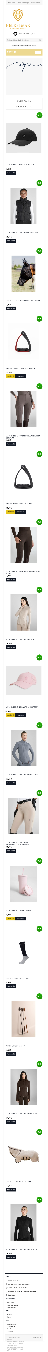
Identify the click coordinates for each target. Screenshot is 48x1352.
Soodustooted (24, 106)
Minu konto (11, 2)
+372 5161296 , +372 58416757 (18, 1288)
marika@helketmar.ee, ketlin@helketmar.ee (22, 1291)
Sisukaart (10, 1331)
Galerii (9, 1317)
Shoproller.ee (37, 1337)
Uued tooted (24, 100)
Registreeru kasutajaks (28, 45)
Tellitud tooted (35, 2)
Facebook (11, 1295)
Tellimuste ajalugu (23, 2)
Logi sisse (15, 45)
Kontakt (9, 1314)
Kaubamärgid (11, 1324)
